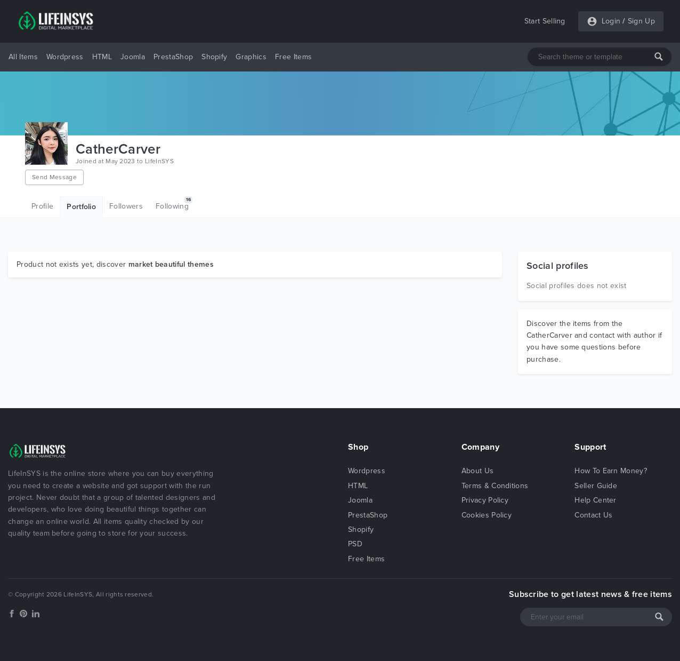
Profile (42, 206)
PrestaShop (173, 56)
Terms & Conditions (495, 485)
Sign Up (641, 21)
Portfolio (81, 206)
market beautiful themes (171, 264)
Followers (126, 206)
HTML (102, 56)
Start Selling (544, 21)
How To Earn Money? (610, 470)
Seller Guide (595, 485)
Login (611, 21)
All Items (23, 56)
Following (174, 203)
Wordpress (65, 56)
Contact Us (593, 515)
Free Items (293, 56)
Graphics (251, 56)
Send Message (54, 177)
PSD (355, 543)
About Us (478, 470)
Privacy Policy (485, 500)
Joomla (132, 56)
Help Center (595, 500)
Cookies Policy (487, 515)
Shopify (214, 56)
